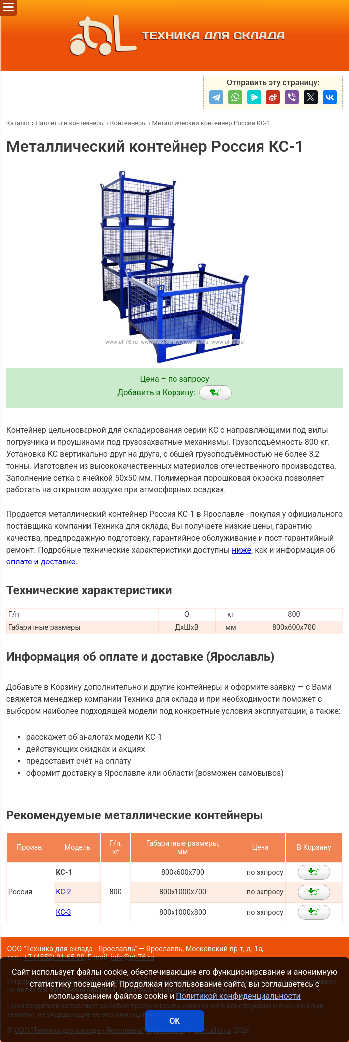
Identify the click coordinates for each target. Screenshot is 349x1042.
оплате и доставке (41, 561)
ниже (241, 550)
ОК (174, 1021)
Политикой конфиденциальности (238, 996)
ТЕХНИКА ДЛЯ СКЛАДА (174, 35)
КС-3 (63, 912)
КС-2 (63, 892)
